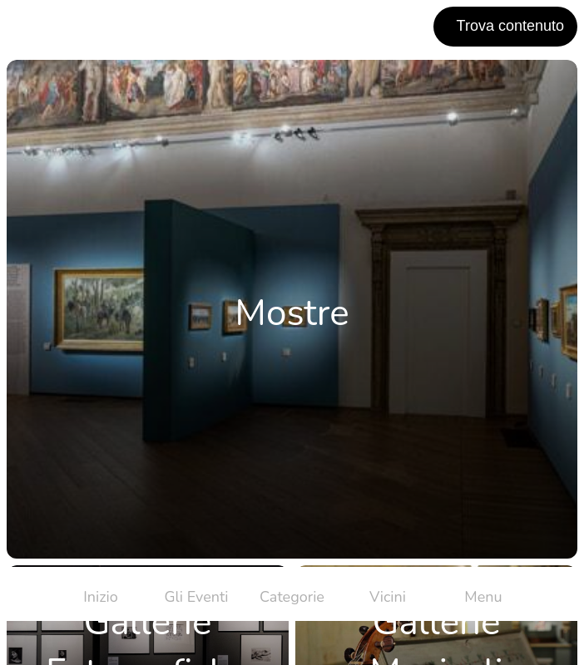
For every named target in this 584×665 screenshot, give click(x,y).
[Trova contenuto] (505, 27)
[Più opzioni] (484, 593)
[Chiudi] (27, 27)
